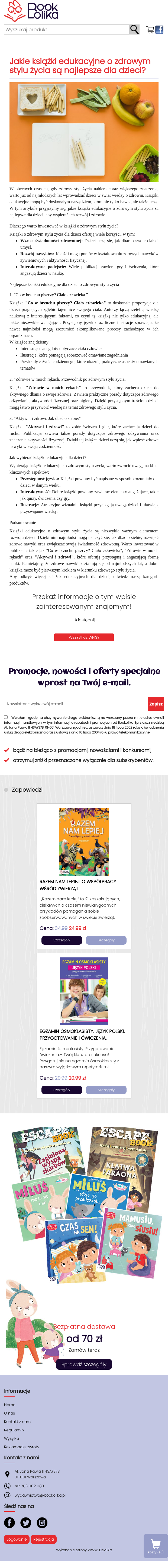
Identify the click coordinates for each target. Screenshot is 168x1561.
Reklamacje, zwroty (21, 1447)
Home (9, 1404)
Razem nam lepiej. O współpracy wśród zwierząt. (78, 885)
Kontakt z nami (17, 1421)
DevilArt (105, 1550)
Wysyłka (11, 1438)
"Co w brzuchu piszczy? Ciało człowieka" (65, 303)
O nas (9, 1413)
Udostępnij (84, 620)
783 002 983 (32, 1486)
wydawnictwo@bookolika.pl (40, 1495)
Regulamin (14, 1430)
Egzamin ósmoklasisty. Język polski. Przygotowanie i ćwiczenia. (82, 1035)
